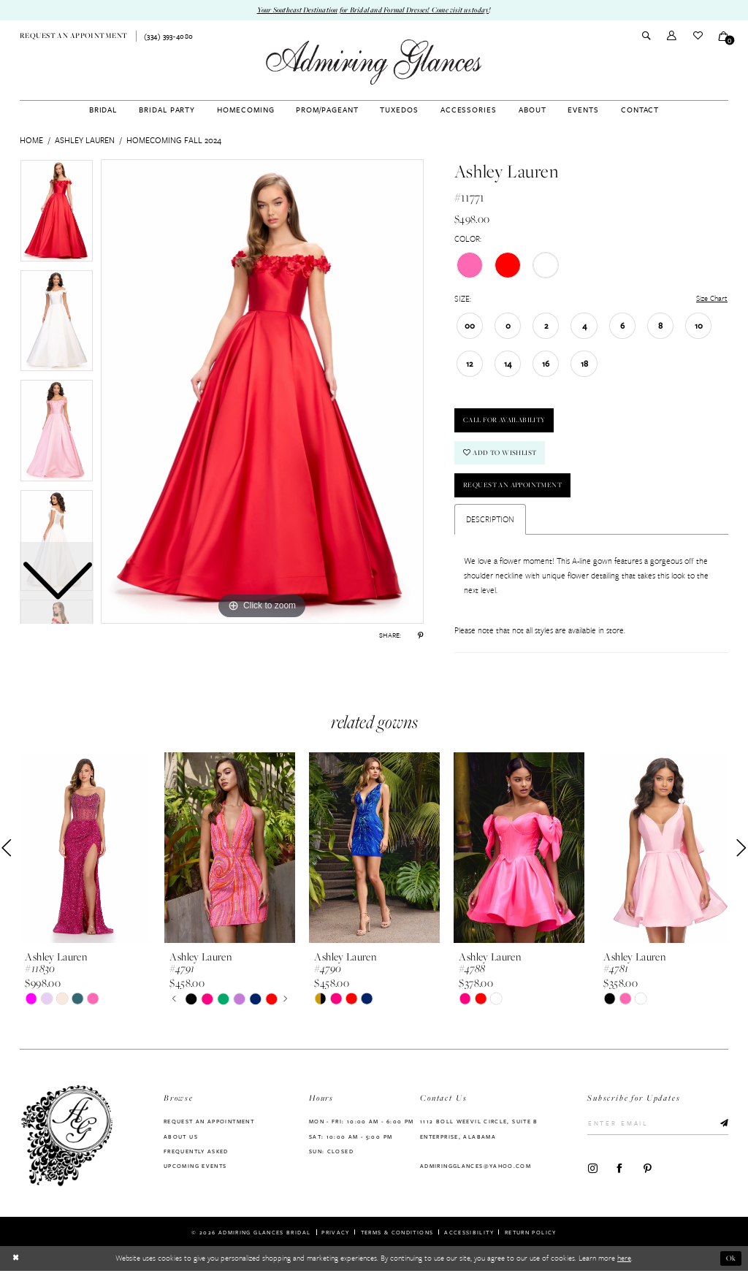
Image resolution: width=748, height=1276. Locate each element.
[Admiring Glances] (373, 62)
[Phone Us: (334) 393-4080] (169, 37)
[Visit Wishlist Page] (697, 36)
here (624, 1263)
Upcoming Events (195, 1170)
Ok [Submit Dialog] (731, 1263)
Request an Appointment (517, 489)
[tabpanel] (262, 391)
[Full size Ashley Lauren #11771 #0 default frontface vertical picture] (262, 391)
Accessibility (469, 1237)
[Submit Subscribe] (720, 1128)
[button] (671, 36)
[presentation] (85, 853)
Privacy (335, 1237)
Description (490, 523)
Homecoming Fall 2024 (173, 140)
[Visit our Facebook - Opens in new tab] (619, 1173)
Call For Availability (509, 422)
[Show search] (646, 37)
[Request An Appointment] (74, 36)
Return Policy (531, 1237)
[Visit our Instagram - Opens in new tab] (592, 1173)
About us (181, 1140)
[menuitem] (74, 36)
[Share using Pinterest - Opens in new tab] (420, 635)
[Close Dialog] (16, 1263)
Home (31, 140)
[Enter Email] (657, 1128)
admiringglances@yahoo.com (475, 1170)
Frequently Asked (196, 1155)
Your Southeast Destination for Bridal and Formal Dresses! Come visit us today (373, 10)
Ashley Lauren (85, 140)
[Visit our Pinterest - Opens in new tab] (647, 1173)
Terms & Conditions (397, 1237)
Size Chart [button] (710, 299)
